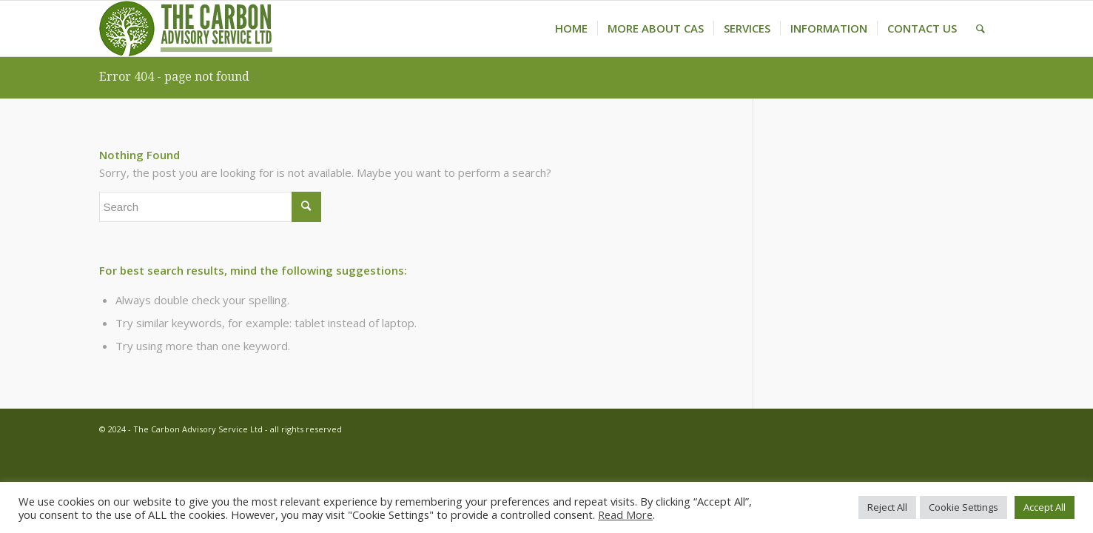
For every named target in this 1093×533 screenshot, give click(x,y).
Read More (625, 514)
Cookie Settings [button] (963, 507)
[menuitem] (571, 28)
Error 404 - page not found (174, 77)
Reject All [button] (887, 507)
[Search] (980, 28)
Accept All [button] (1044, 507)
